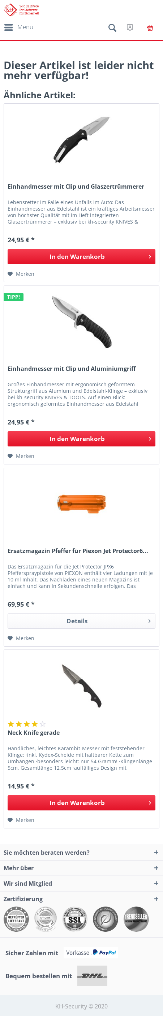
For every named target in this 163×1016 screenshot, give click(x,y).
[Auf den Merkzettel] (21, 274)
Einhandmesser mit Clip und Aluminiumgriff (72, 369)
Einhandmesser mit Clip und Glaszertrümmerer (76, 186)
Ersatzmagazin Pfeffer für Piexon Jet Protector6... (78, 551)
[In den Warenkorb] (81, 256)
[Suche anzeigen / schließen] (112, 29)
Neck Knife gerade (34, 733)
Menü (18, 26)
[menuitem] (17, 27)
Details (109, 620)
